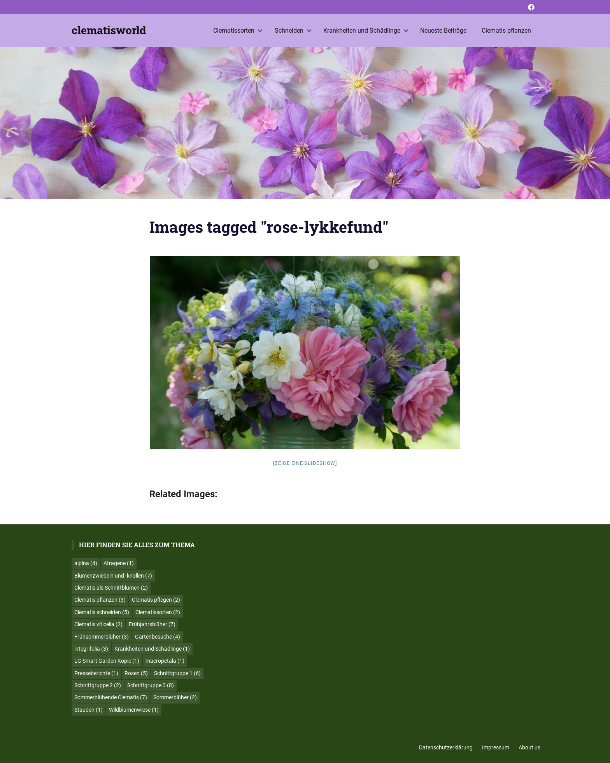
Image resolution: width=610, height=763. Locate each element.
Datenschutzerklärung (446, 747)
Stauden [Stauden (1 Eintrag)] (88, 710)
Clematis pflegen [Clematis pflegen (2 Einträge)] (156, 600)
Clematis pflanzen (506, 30)
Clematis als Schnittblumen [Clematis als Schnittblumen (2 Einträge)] (111, 588)
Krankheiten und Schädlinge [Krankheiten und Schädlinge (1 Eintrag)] (152, 649)
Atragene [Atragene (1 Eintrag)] (118, 563)
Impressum (495, 747)
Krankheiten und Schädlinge (365, 30)
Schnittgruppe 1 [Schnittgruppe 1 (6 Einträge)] (177, 673)
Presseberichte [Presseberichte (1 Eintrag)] (96, 673)
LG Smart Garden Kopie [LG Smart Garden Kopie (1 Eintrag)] (106, 661)
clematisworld (109, 30)
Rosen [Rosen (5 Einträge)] (136, 673)
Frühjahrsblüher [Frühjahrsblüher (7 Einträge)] (152, 624)
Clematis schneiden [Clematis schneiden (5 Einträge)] (101, 612)
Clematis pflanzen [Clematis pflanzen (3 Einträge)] (100, 600)
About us (529, 747)
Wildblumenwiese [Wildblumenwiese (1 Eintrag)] (134, 710)
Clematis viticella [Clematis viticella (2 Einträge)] (98, 624)
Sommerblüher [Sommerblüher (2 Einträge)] (175, 697)
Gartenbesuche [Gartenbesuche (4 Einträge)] (157, 637)
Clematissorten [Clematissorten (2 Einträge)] (157, 612)
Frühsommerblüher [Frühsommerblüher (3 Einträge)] (101, 637)
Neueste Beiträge (443, 30)
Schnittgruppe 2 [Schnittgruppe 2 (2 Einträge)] (97, 685)
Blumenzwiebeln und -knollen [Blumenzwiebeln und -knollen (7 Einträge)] (113, 576)
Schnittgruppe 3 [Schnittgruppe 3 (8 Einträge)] (150, 685)
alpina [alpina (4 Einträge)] (85, 563)
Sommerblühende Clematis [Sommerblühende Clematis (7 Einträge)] (110, 697)
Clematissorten (238, 30)
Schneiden (293, 30)
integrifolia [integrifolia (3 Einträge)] (91, 649)
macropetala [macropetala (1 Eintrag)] (164, 661)
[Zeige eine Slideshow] (305, 463)
